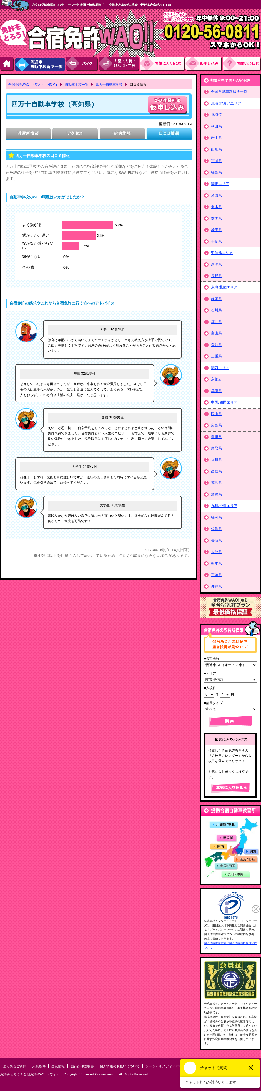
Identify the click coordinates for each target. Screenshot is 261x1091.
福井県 (216, 322)
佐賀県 (216, 529)
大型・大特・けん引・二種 (119, 64)
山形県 (216, 149)
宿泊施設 (122, 134)
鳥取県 (216, 448)
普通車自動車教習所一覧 (40, 64)
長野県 (216, 276)
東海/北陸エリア (224, 287)
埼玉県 (216, 230)
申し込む (167, 105)
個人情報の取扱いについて (120, 1066)
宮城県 (216, 161)
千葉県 (216, 241)
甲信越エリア (222, 253)
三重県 (216, 356)
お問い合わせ (242, 64)
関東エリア (220, 184)
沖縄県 (216, 586)
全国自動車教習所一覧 (229, 92)
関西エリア (220, 368)
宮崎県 (216, 575)
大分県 (216, 552)
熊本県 (216, 563)
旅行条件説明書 (82, 1066)
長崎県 (216, 540)
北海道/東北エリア (226, 103)
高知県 (216, 471)
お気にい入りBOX (162, 64)
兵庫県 (216, 391)
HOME (7, 64)
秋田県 (216, 126)
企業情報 (58, 1066)
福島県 (216, 172)
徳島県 (216, 483)
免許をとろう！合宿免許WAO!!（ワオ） (30, 1074)
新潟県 (216, 264)
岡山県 (216, 414)
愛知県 (216, 345)
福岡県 (216, 517)
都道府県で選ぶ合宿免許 (230, 80)
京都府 (216, 379)
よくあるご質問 (14, 1066)
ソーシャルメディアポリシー (167, 1066)
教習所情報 (28, 134)
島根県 (216, 437)
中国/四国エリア (224, 402)
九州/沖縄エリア (224, 506)
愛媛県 (216, 494)
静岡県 (216, 299)
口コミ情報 (169, 134)
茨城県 (216, 195)
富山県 (216, 333)
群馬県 (216, 218)
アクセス (75, 134)
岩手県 (216, 138)
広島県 (216, 425)
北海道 (216, 115)
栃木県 (216, 207)
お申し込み (204, 64)
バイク (82, 64)
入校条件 (39, 1066)
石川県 (216, 310)
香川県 (216, 460)
